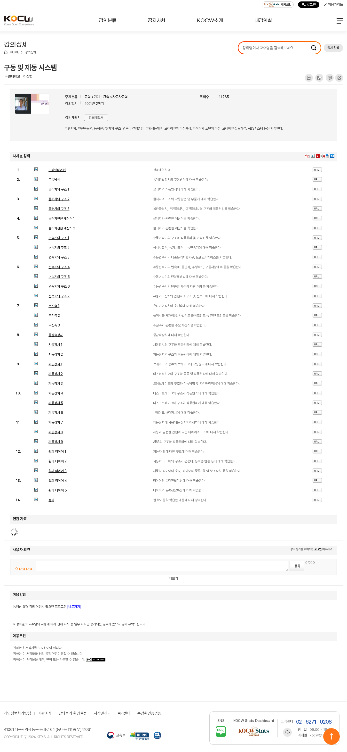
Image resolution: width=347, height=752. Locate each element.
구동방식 (54, 180)
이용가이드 (333, 4)
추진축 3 (54, 325)
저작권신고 (102, 713)
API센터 (124, 713)
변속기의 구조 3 (58, 257)
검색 (313, 47)
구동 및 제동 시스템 (30, 67)
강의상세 (30, 52)
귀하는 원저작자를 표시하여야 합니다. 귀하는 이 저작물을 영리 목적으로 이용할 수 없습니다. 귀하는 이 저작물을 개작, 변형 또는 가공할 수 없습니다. (59, 653)
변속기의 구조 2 (58, 248)
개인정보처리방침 (17, 713)
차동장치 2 (55, 354)
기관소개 (45, 713)
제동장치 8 (55, 432)
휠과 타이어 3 (57, 471)
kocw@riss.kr (321, 735)
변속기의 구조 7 (59, 296)
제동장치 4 (55, 393)
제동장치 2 (55, 374)
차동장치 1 (55, 345)
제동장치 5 (55, 403)
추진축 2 (54, 316)
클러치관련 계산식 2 (61, 228)
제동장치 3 (55, 383)
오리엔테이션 (57, 170)
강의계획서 (96, 118)
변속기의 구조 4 (59, 267)
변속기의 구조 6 (59, 286)
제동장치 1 (55, 364)
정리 (51, 500)
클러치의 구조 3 (58, 209)
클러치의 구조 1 (58, 189)
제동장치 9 (55, 442)
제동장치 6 (55, 413)
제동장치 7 (55, 422)
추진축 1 (53, 306)
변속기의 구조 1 (58, 238)
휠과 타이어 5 (57, 490)
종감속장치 (55, 335)
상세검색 (333, 48)
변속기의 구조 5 (59, 277)
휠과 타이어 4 (57, 481)
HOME (14, 52)
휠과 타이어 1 (57, 451)
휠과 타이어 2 (57, 461)
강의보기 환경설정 (73, 713)
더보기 (173, 578)
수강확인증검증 (149, 713)
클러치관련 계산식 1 (61, 218)
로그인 (309, 4)
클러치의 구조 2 (58, 199)
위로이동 (331, 736)
